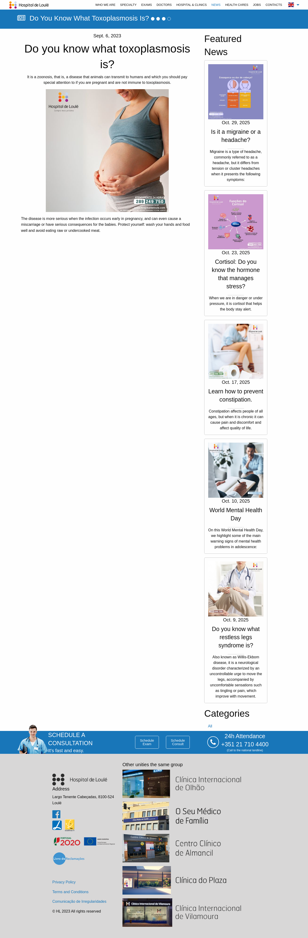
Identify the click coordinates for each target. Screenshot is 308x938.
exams (146, 5)
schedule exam (147, 742)
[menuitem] (105, 5)
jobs (257, 5)
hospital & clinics (191, 5)
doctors (164, 5)
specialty (128, 5)
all (210, 726)
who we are (105, 5)
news (216, 5)
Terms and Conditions (70, 892)
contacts (273, 5)
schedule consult (178, 742)
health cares (236, 5)
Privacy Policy (64, 882)
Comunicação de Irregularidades (79, 901)
